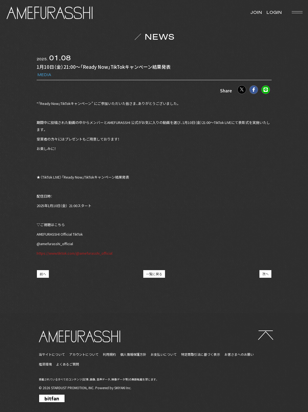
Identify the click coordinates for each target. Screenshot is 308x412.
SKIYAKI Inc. (122, 387)
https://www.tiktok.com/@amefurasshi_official (74, 253)
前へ (43, 273)
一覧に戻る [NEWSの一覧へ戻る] (154, 273)
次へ (265, 273)
